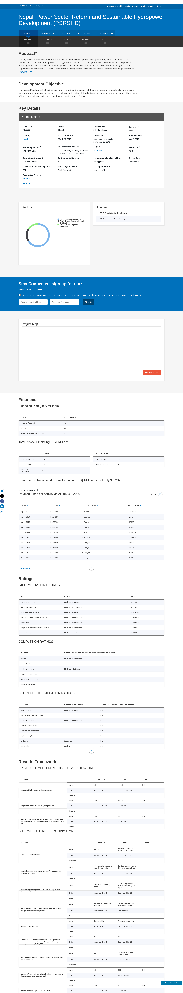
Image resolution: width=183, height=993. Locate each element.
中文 (156, 6)
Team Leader (99, 126)
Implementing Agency (68, 147)
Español (127, 6)
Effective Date (135, 135)
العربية (143, 6)
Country (26, 135)
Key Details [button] (47, 41)
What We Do (23, 6)
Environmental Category (69, 158)
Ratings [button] (85, 41)
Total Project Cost (32, 147)
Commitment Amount (33, 158)
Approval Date (100, 135)
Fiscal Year (134, 147)
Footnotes (23, 568)
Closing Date (135, 158)
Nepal (25, 139)
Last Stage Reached (67, 166)
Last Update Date (101, 166)
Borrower (134, 126)
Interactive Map (152, 372)
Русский (150, 6)
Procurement (47, 33)
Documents (66, 33)
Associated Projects (32, 175)
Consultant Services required (36, 166)
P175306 (26, 178)
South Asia (97, 150)
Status (61, 126)
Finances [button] (66, 41)
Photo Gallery (105, 33)
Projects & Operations (38, 6)
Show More (25, 71)
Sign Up (88, 302)
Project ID (27, 126)
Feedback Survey (171, 983)
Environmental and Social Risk (107, 158)
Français (135, 6)
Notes (25, 183)
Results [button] (104, 41)
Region (96, 147)
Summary (28, 33)
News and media (86, 33)
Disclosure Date (65, 135)
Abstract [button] (28, 41)
